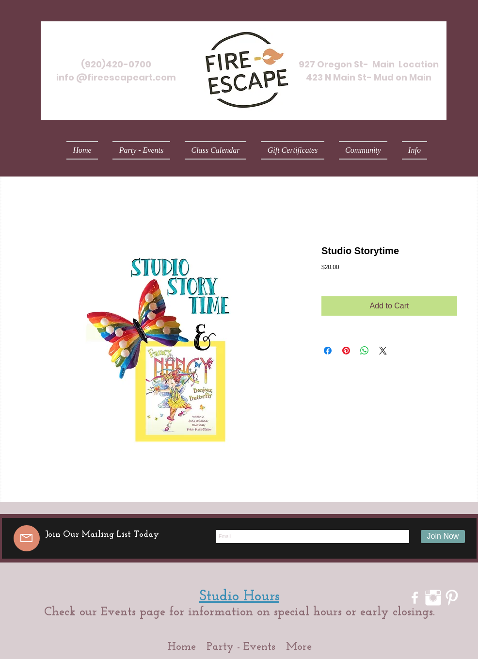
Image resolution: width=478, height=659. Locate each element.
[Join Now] (443, 536)
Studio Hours (239, 596)
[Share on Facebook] (328, 350)
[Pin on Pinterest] (346, 350)
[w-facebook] (415, 598)
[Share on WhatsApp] (364, 350)
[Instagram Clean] (433, 598)
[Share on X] (383, 350)
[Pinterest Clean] (452, 598)
